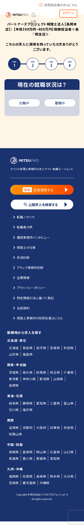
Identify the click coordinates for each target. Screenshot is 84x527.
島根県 (27, 452)
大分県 (68, 476)
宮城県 (55, 348)
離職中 (60, 103)
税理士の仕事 (23, 247)
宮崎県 (14, 483)
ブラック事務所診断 (26, 267)
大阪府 (41, 427)
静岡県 (27, 403)
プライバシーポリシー (28, 287)
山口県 (68, 452)
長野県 (14, 385)
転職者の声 (21, 226)
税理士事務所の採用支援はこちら (36, 317)
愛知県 (41, 403)
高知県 (55, 458)
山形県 (14, 354)
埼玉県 (55, 372)
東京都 (14, 379)
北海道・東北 (16, 340)
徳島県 (14, 458)
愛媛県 (41, 458)
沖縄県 (45, 483)
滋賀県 (14, 427)
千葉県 (68, 372)
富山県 (68, 403)
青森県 (27, 348)
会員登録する (45, 189)
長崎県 (41, 476)
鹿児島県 (29, 483)
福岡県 (14, 476)
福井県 (27, 409)
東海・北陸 (15, 396)
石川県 (14, 409)
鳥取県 (14, 452)
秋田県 (68, 348)
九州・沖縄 (15, 469)
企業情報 (20, 277)
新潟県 (45, 379)
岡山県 (41, 452)
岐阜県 (14, 403)
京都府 (27, 427)
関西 (10, 420)
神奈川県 (29, 379)
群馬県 (41, 372)
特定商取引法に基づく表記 (32, 297)
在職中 (24, 103)
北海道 (14, 348)
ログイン (68, 13)
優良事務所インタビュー (30, 237)
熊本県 (55, 476)
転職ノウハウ (22, 216)
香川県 (27, 458)
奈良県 (68, 427)
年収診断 (20, 257)
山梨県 (58, 379)
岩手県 (41, 348)
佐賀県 (27, 476)
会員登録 (50, 12)
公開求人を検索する (45, 204)
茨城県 (14, 372)
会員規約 (20, 307)
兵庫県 (55, 427)
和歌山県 (15, 434)
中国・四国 (15, 444)
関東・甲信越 (16, 365)
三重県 (55, 403)
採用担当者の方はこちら (58, 5)
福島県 (27, 354)
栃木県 (27, 372)
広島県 (55, 452)
